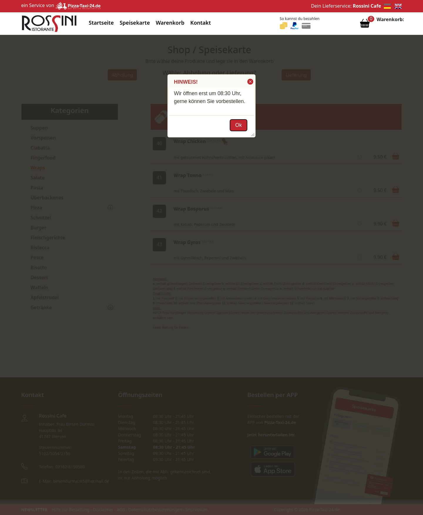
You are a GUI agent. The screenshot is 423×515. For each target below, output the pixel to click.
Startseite (101, 22)
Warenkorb (170, 22)
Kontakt (200, 22)
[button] (250, 81)
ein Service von (60, 5)
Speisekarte (135, 22)
